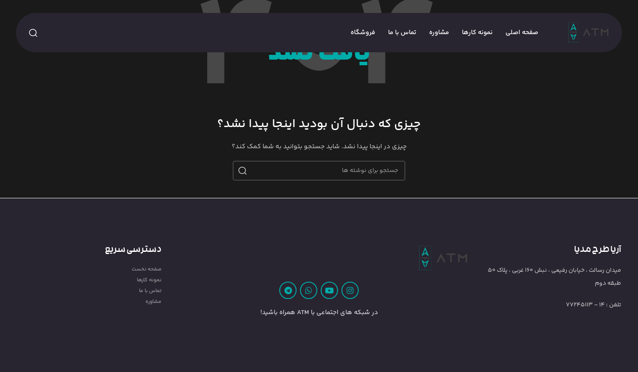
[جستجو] (33, 32)
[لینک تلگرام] (288, 290)
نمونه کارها (149, 280)
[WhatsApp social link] (308, 290)
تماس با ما (150, 291)
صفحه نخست (146, 269)
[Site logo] (589, 33)
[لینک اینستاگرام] (350, 290)
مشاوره (153, 302)
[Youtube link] (329, 290)
